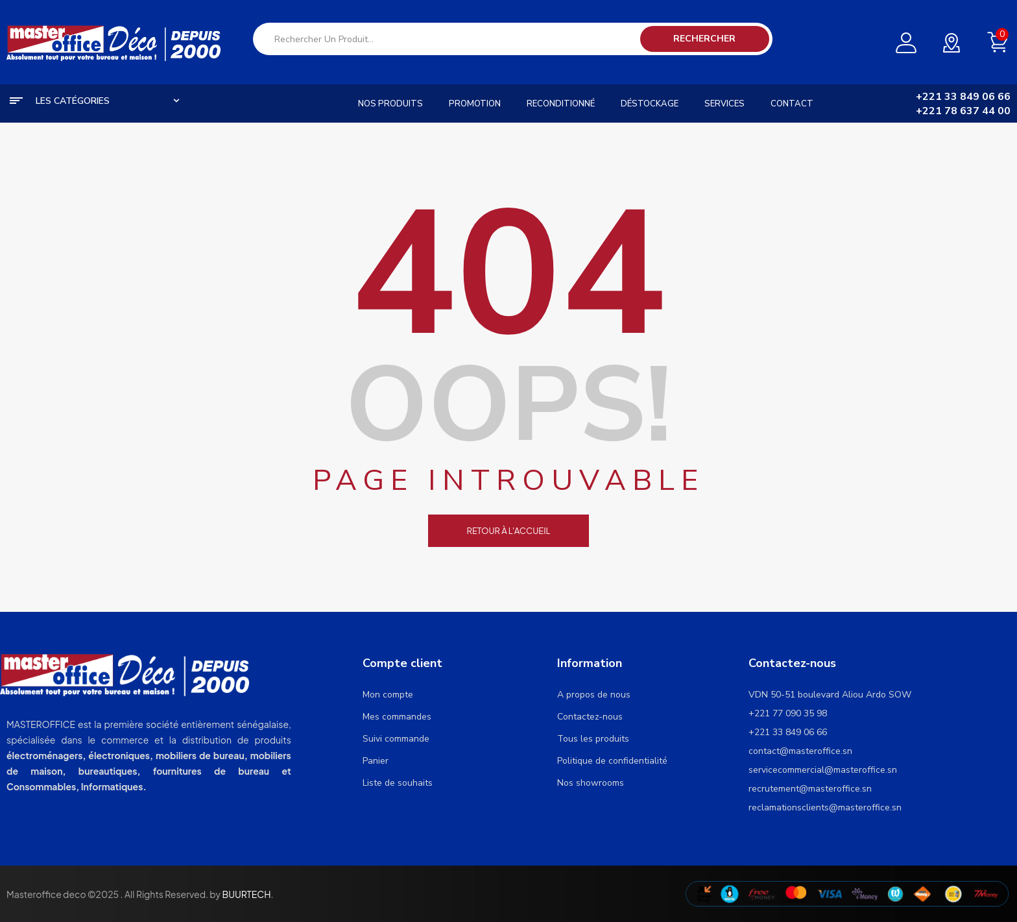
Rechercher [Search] (704, 38)
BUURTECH (246, 894)
